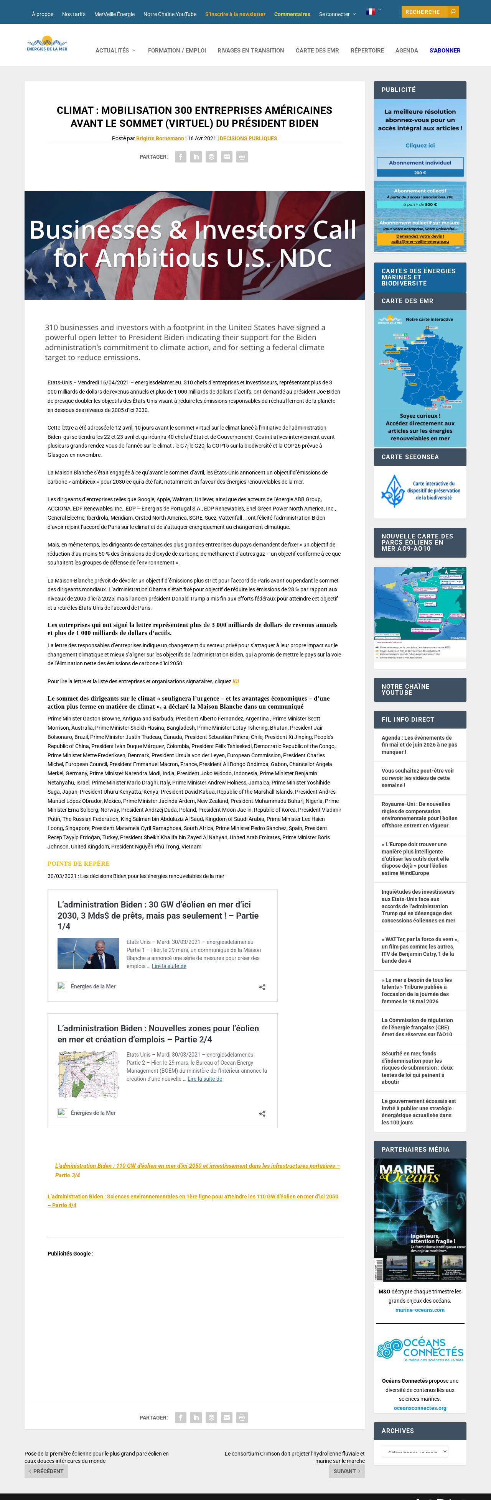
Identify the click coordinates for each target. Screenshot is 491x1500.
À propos (42, 14)
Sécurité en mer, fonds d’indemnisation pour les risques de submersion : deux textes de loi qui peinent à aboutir (417, 1056)
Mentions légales (236, 1491)
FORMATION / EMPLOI (177, 39)
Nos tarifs (74, 14)
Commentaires (292, 14)
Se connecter (334, 14)
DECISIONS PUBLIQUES (248, 127)
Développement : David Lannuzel (125, 1491)
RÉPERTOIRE (367, 39)
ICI (235, 670)
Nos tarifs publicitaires (190, 1491)
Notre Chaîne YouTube (169, 14)
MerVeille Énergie (114, 14)
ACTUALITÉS (112, 39)
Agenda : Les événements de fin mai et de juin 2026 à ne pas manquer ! (419, 733)
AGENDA (406, 39)
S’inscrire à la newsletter (235, 14)
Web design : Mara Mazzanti (56, 1491)
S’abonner (445, 39)
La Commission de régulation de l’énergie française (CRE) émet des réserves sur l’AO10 (417, 1016)
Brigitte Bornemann (160, 127)
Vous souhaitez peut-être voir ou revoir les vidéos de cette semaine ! (418, 766)
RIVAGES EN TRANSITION (250, 39)
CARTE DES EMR (317, 39)
